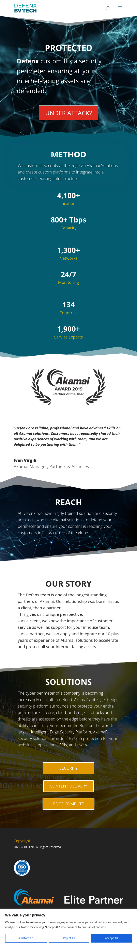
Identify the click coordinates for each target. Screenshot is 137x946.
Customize (26, 938)
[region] (68, 927)
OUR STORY (68, 583)
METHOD (68, 159)
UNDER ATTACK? (68, 113)
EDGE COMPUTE (68, 804)
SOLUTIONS (68, 681)
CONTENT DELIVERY (68, 786)
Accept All (111, 938)
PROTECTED (68, 47)
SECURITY (68, 768)
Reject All (69, 938)
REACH (68, 502)
